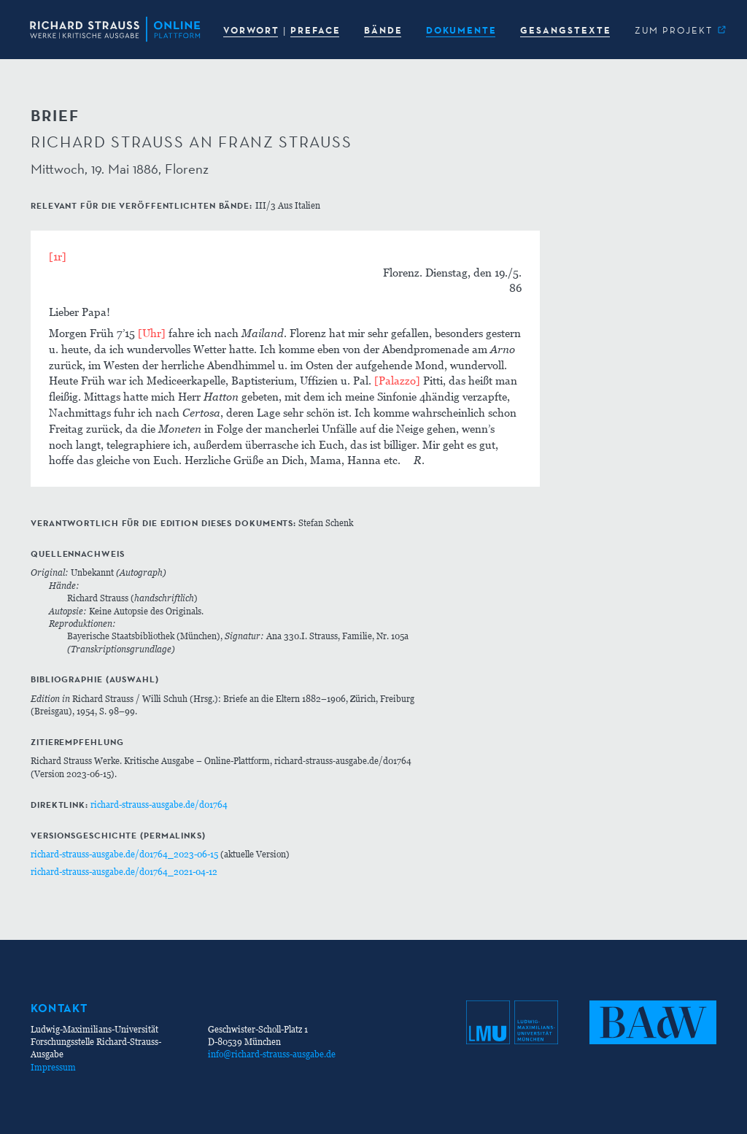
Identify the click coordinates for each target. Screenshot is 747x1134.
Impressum (53, 1067)
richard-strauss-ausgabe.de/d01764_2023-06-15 (124, 854)
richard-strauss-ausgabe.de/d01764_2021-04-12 (124, 871)
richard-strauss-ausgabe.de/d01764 (159, 804)
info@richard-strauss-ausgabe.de (272, 1054)
